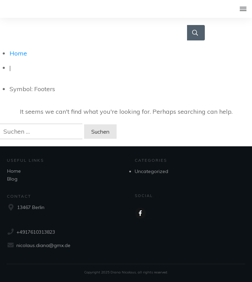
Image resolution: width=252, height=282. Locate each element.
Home (14, 171)
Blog (12, 179)
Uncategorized (151, 171)
